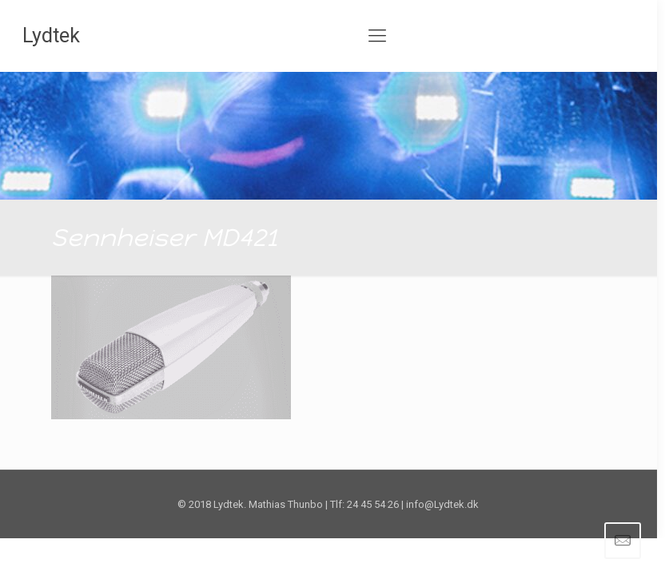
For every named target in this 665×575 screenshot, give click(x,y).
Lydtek (51, 35)
